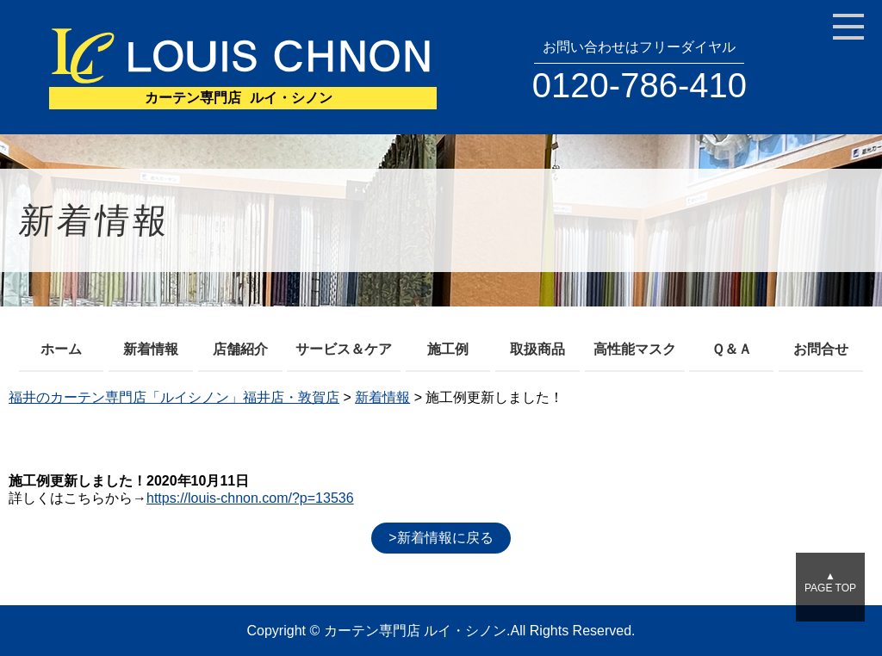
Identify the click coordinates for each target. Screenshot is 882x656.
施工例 (448, 349)
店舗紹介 (240, 349)
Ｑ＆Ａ (731, 349)
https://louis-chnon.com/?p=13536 (250, 498)
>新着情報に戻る (440, 537)
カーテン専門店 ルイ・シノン (415, 630)
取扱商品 (537, 349)
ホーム (61, 349)
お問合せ (820, 349)
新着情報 (150, 349)
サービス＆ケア (343, 349)
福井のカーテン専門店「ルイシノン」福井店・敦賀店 (174, 397)
